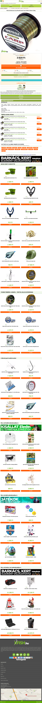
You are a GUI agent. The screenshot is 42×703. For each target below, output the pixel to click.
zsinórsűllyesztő (24, 149)
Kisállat (31, 5)
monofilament (4, 149)
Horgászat (10, 5)
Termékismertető (7, 100)
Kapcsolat (2, 666)
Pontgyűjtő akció (3, 672)
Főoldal (2, 664)
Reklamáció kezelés (3, 678)
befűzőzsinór (17, 149)
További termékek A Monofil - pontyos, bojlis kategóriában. (17, 292)
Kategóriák (13, 8)
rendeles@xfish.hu (5, 685)
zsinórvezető (11, 149)
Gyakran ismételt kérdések (4, 680)
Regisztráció (2, 676)
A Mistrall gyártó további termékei (8, 358)
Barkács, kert (31, 6)
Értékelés (4, 102)
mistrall (3, 147)
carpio (24, 147)
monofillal (35, 147)
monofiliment (29, 147)
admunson (9, 147)
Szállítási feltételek (3, 670)
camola (35, 149)
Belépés (2, 674)
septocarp (14, 147)
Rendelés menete (3, 668)
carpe (19, 147)
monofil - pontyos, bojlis (27, 154)
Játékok (10, 6)
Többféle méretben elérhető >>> (21, 76)
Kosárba (39, 118)
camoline (30, 149)
